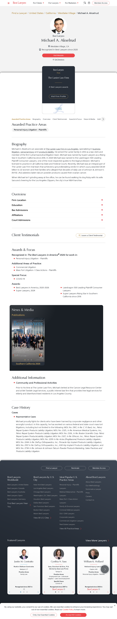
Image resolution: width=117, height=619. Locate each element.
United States (36, 13)
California (51, 13)
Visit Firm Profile (58, 96)
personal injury (27, 152)
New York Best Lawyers (43, 485)
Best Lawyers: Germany (16, 499)
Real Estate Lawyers (67, 524)
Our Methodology (93, 486)
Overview (46, 119)
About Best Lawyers (93, 482)
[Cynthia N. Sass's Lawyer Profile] (58, 557)
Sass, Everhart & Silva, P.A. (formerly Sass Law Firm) (58, 568)
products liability (46, 152)
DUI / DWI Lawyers (67, 514)
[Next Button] (43, 341)
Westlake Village (66, 13)
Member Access (99, 468)
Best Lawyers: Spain (15, 495)
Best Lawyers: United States (17, 485)
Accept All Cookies (73, 615)
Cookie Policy (68, 609)
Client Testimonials (60, 119)
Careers (89, 496)
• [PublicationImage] (25, 360)
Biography (37, 119)
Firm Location (19, 200)
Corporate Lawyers (67, 517)
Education (17, 205)
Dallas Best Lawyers (41, 503)
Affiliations (17, 215)
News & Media (89, 119)
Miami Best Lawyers (41, 514)
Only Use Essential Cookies (44, 615)
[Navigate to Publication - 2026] (28, 341)
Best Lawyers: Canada (15, 488)
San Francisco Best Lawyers (44, 506)
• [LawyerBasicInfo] (20, 592)
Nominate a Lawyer (93, 489)
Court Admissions (21, 220)
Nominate (75, 468)
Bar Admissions (20, 210)
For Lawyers (53, 3)
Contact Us (90, 500)
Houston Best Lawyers (42, 499)
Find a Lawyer (19, 13)
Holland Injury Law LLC (94, 567)
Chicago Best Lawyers (42, 492)
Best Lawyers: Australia (16, 492)
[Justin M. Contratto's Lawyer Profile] (24, 557)
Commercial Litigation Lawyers (71, 521)
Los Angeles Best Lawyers (43, 488)
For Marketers (70, 3)
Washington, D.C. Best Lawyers (45, 495)
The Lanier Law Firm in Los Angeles (62, 149)
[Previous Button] (13, 341)
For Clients (37, 3)
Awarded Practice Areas (21, 119)
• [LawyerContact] (27, 592)
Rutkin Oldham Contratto (24, 567)
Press (88, 493)
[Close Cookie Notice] (115, 605)
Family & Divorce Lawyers (70, 506)
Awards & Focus (75, 119)
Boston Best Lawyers (42, 510)
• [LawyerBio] (23, 592)
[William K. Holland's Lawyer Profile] (93, 557)
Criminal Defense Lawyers (70, 510)
